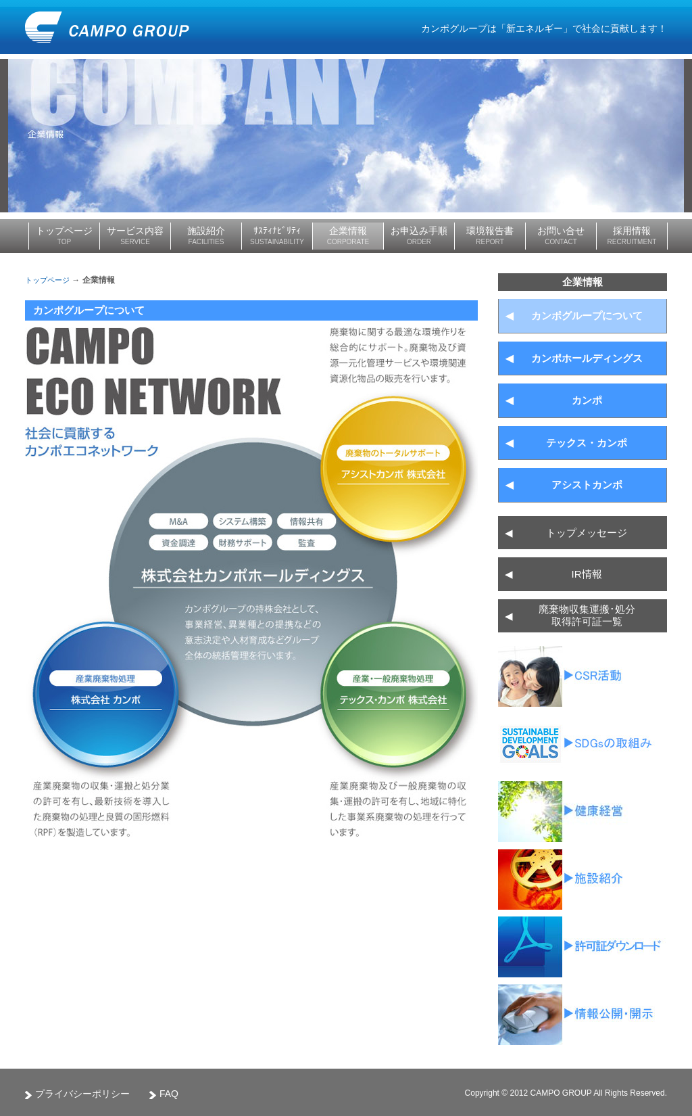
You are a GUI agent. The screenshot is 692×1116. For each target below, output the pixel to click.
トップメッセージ (566, 533)
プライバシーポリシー (82, 1093)
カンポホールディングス (574, 358)
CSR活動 (582, 676)
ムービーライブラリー (582, 879)
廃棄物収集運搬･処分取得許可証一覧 (582, 946)
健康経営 (582, 811)
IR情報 (553, 574)
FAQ (168, 1093)
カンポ (553, 400)
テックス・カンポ (566, 443)
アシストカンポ (563, 485)
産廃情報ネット (582, 1014)
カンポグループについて (574, 316)
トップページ (47, 280)
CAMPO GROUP (107, 27)
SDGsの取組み (582, 744)
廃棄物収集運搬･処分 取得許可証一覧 (570, 616)
